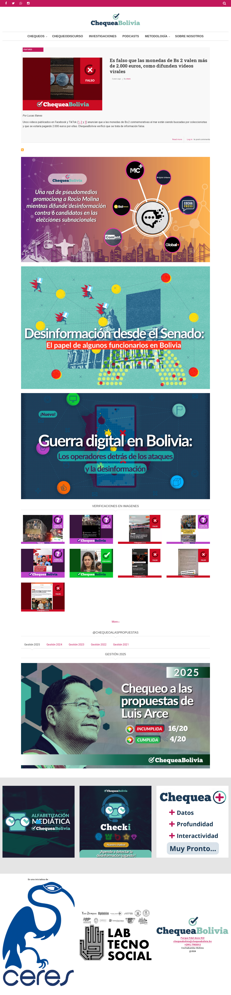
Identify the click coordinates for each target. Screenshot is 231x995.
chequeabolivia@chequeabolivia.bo (192, 941)
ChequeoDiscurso (67, 36)
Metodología (156, 36)
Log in (189, 139)
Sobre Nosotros (189, 36)
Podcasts (130, 36)
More (115, 621)
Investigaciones (102, 36)
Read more (178, 140)
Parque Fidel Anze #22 (192, 938)
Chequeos (36, 36)
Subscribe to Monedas (22, 149)
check (128, 79)
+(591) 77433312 (192, 944)
